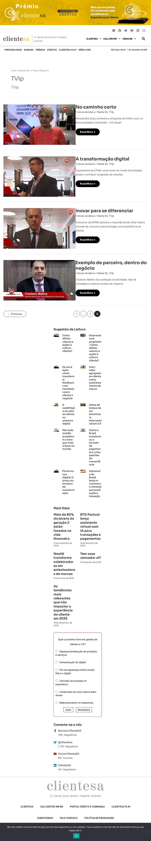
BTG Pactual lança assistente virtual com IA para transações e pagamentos (90, 525)
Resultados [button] (84, 708)
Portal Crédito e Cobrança (87, 805)
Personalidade (13, 49)
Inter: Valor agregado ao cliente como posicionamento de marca (95, 376)
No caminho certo (96, 107)
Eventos (52, 49)
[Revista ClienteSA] (55, 729)
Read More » (88, 131)
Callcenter (112, 38)
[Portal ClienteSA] (55, 752)
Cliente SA (102, 112)
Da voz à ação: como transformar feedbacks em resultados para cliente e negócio (68, 381)
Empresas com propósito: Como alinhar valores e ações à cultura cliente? (95, 347)
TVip (111, 112)
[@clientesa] (55, 740)
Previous (15, 314)
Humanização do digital (72, 661)
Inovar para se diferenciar (104, 210)
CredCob (129, 38)
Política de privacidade (99, 816)
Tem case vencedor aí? (90, 554)
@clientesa (65, 740)
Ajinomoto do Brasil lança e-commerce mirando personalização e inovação (95, 482)
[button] (143, 38)
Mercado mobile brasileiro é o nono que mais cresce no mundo (68, 438)
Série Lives (85, 49)
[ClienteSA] (55, 763)
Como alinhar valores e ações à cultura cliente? (67, 342)
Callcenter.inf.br (51, 805)
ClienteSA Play (67, 49)
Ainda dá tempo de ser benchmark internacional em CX (95, 413)
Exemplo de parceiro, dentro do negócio (111, 265)
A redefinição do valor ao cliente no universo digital (68, 413)
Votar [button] (68, 708)
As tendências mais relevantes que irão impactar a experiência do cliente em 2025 (63, 601)
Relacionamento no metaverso (76, 701)
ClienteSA (94, 38)
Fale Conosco (68, 816)
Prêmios (40, 49)
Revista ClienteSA (69, 729)
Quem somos (45, 816)
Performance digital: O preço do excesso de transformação (68, 480)
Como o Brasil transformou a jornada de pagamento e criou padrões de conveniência (95, 446)
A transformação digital (102, 159)
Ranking (29, 49)
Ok (76, 836)
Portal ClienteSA (68, 752)
